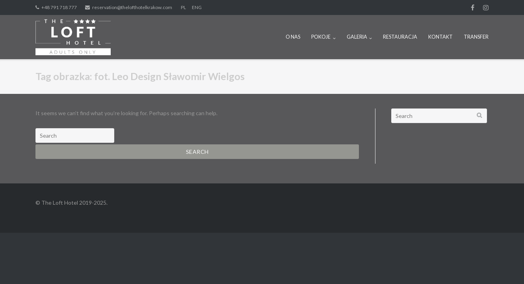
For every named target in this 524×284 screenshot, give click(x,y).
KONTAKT (440, 37)
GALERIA (357, 37)
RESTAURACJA (400, 37)
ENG (197, 7)
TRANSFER (476, 37)
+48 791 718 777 (59, 7)
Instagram (486, 7)
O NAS (293, 37)
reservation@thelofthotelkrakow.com (132, 7)
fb (472, 7)
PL (183, 7)
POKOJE (321, 37)
